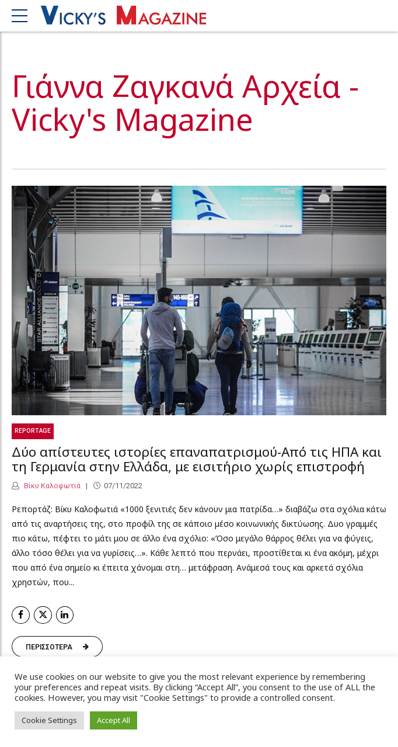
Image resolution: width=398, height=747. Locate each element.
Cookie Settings (49, 720)
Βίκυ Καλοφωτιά (51, 485)
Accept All (113, 720)
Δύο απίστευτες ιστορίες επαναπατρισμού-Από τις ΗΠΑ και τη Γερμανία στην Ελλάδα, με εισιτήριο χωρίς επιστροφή (197, 459)
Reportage (33, 431)
